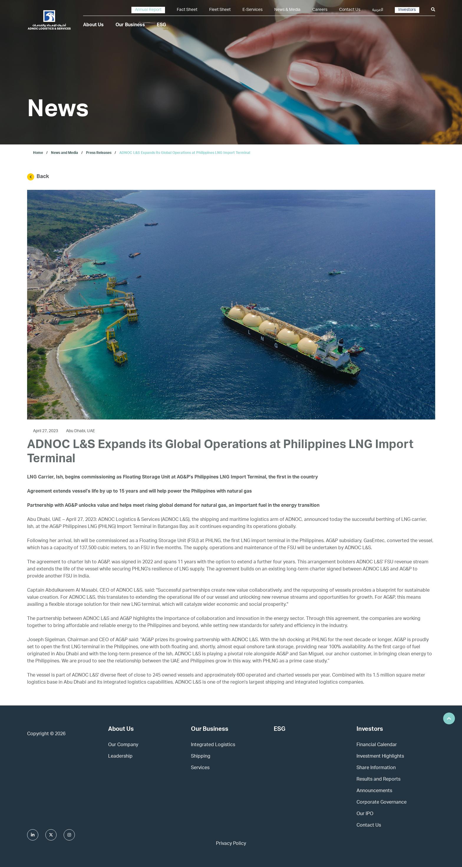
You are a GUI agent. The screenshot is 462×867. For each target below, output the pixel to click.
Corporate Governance (382, 802)
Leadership (120, 756)
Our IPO (365, 814)
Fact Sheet (187, 10)
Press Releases (98, 153)
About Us (93, 25)
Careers (319, 10)
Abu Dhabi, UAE (80, 431)
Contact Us (349, 10)
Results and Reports (378, 779)
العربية (377, 10)
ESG (161, 25)
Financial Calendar (377, 745)
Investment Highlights (380, 756)
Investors (407, 10)
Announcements (374, 791)
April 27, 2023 (46, 431)
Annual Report (148, 10)
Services (200, 768)
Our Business (130, 25)
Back (38, 176)
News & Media (287, 10)
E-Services (252, 10)
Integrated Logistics (213, 745)
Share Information (376, 768)
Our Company (123, 745)
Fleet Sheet (220, 10)
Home (38, 153)
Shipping (200, 756)
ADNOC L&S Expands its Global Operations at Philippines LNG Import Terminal (184, 153)
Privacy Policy (231, 844)
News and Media (64, 153)
